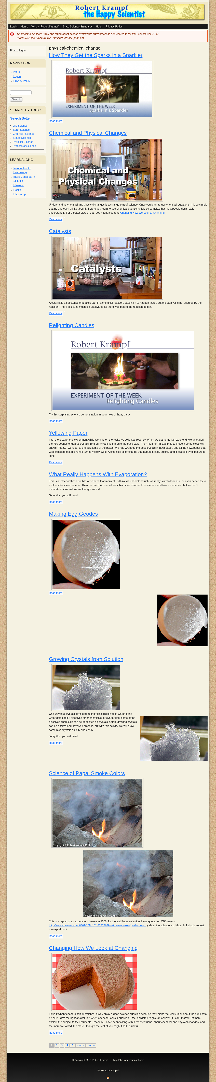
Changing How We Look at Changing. (142, 212)
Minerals (18, 185)
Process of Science (24, 146)
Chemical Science (23, 133)
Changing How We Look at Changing (93, 948)
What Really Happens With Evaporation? (98, 474)
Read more (55, 121)
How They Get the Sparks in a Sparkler (95, 55)
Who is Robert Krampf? (45, 26)
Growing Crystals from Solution (86, 659)
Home (24, 26)
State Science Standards (78, 26)
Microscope (20, 194)
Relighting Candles (71, 325)
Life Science (20, 125)
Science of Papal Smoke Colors (87, 773)
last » (91, 1045)
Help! (99, 26)
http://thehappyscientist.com (128, 1060)
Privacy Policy (114, 26)
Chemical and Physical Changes (88, 133)
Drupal (114, 1070)
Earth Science (21, 129)
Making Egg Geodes (73, 514)
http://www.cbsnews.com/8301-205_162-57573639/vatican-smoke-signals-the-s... (97, 925)
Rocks (17, 190)
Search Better (20, 118)
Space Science (22, 137)
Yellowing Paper (68, 433)
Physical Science (23, 141)
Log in (14, 26)
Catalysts (60, 231)
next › (80, 1045)
